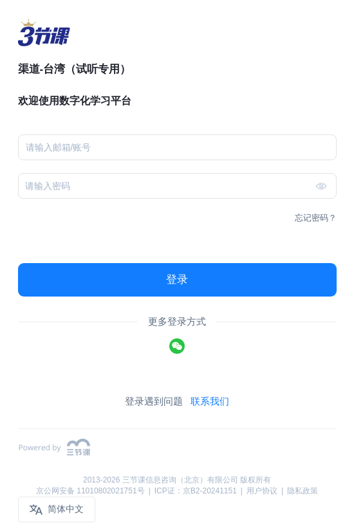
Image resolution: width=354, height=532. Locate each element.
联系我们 (210, 401)
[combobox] (172, 147)
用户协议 (262, 490)
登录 (177, 279)
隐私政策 (302, 490)
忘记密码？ (316, 218)
